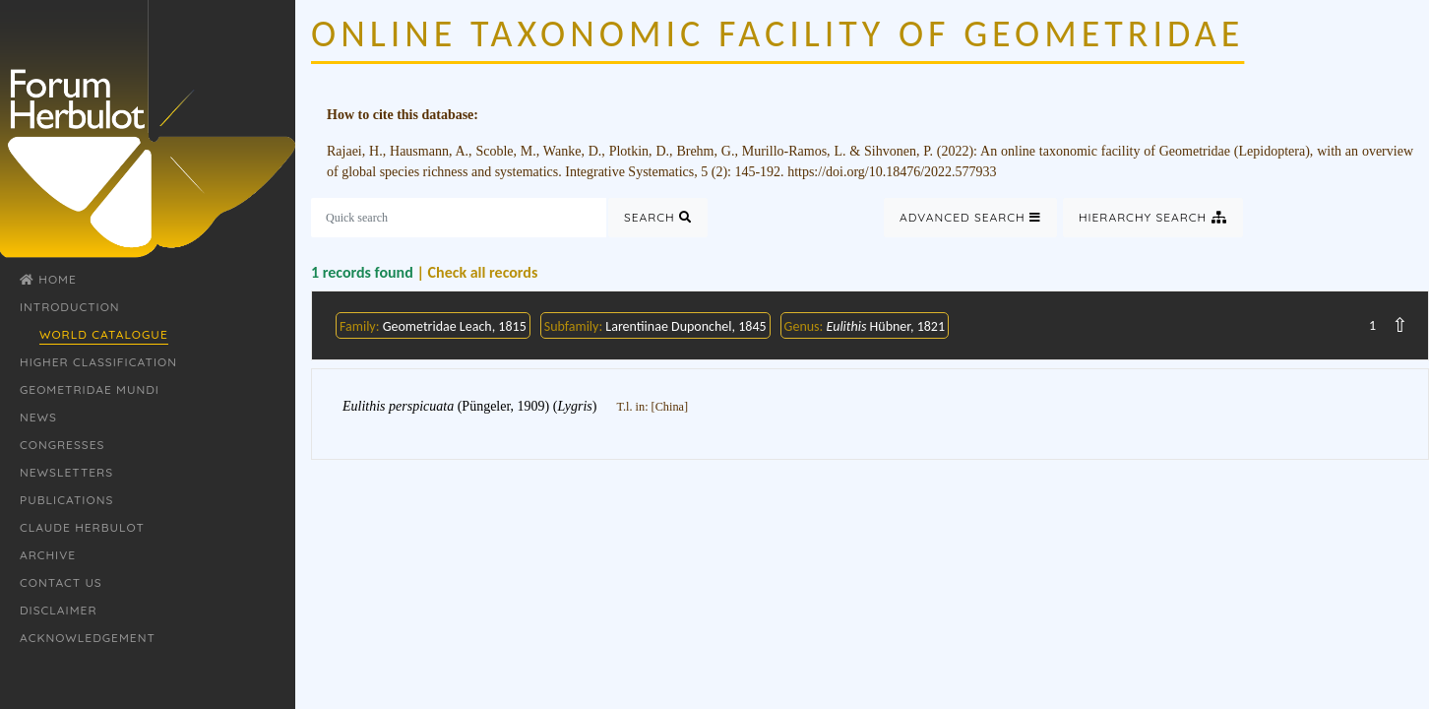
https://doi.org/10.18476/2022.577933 (891, 171)
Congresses (62, 444)
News (38, 417)
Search (658, 217)
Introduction (70, 306)
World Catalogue (103, 334)
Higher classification (98, 361)
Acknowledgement (87, 637)
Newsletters (66, 472)
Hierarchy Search (1153, 217)
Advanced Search (970, 217)
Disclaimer (58, 610)
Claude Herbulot (82, 527)
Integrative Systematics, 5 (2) (646, 171)
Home (48, 279)
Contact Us (61, 582)
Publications (66, 499)
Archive (48, 555)
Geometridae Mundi (89, 389)
